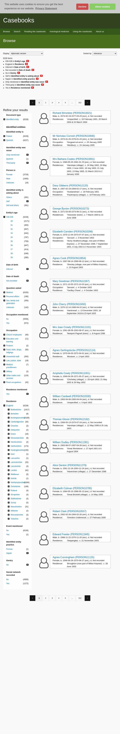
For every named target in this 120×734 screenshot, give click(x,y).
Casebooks (18, 20)
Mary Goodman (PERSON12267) (71, 281)
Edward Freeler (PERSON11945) (71, 534)
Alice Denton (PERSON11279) (70, 465)
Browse (6, 31)
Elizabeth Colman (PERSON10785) (72, 488)
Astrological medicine (59, 31)
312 (79, 103)
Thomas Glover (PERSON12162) (71, 419)
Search (17, 31)
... (72, 103)
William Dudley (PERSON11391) (71, 442)
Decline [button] (82, 6)
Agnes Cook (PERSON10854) (69, 258)
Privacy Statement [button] (46, 8)
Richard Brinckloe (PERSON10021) (72, 113)
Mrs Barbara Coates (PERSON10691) (74, 159)
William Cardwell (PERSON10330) (72, 396)
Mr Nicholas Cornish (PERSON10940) (74, 136)
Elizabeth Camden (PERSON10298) (73, 231)
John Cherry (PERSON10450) (69, 304)
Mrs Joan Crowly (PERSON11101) (72, 327)
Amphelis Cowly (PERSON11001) (71, 373)
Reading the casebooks (35, 31)
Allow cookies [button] (102, 6)
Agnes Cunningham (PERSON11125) (73, 557)
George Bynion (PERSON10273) (71, 208)
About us (100, 31)
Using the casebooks (82, 31)
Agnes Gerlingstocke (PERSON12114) (74, 350)
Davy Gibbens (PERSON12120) (70, 185)
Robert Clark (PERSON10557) (69, 511)
